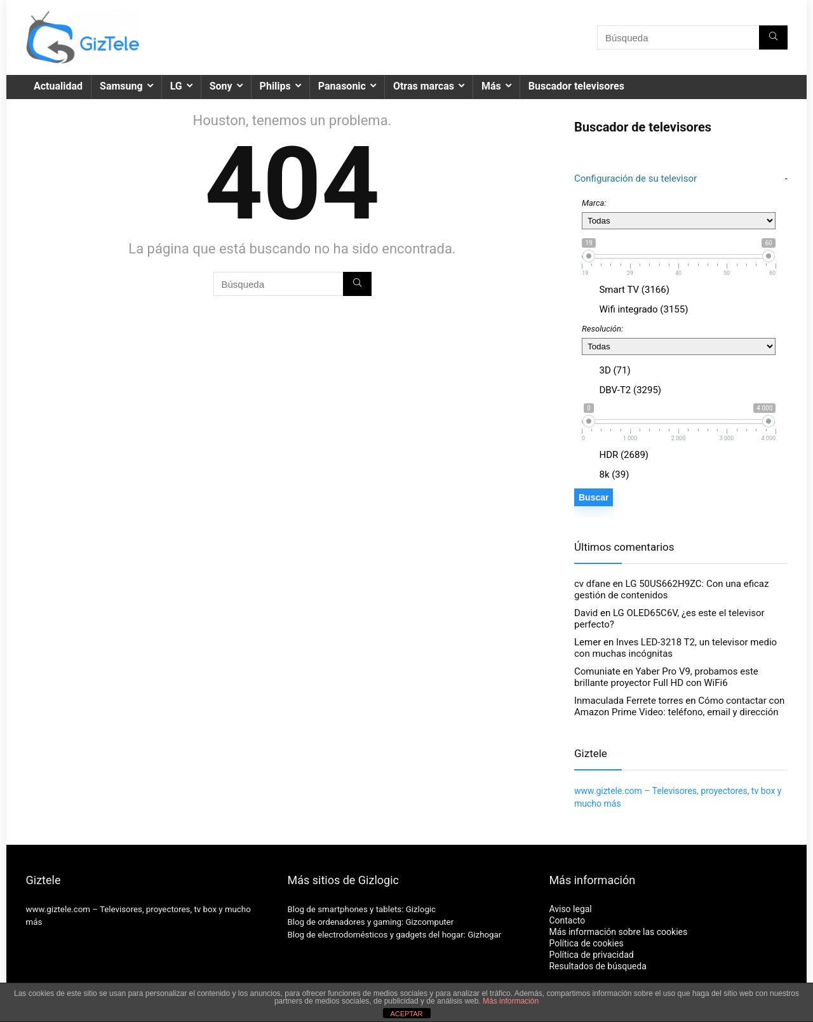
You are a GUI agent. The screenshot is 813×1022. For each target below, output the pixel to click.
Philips (275, 86)
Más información (511, 1001)
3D (614, 370)
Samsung (121, 86)
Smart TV (633, 289)
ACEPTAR (406, 1014)
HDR (622, 455)
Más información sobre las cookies (618, 932)
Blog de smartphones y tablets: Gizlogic (361, 909)
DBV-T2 (629, 390)
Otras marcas (423, 86)
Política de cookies (586, 943)
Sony (221, 86)
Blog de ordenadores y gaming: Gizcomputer (370, 922)
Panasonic (342, 86)
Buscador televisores (576, 86)
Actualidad (58, 86)
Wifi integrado (643, 309)
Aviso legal (570, 909)
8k (613, 474)
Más (491, 86)
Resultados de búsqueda (597, 966)
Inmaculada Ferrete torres (628, 700)
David (586, 613)
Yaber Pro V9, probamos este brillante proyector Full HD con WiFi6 (666, 677)
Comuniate (597, 671)
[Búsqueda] (773, 37)
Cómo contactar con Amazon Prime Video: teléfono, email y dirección (679, 706)
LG (176, 86)
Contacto (567, 920)
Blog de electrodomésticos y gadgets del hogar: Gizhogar (394, 934)
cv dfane (592, 583)
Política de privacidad (591, 955)
